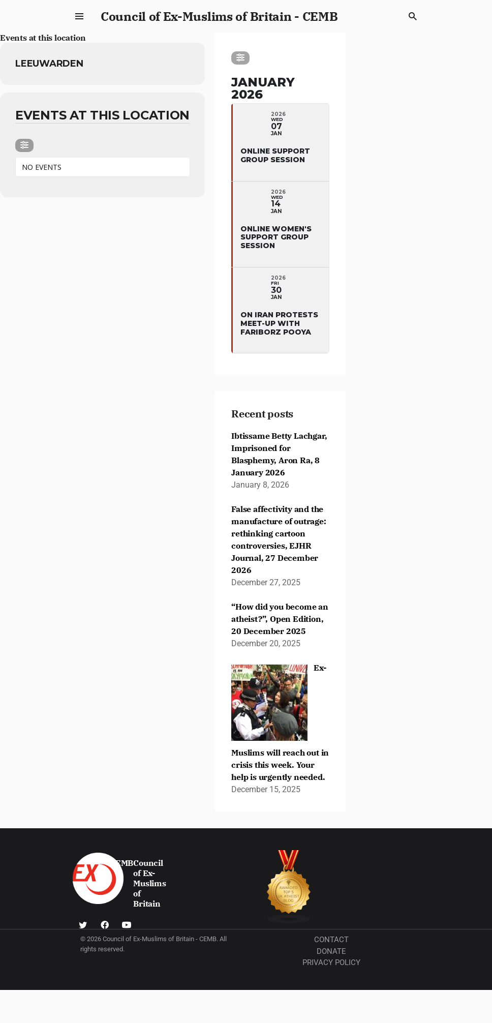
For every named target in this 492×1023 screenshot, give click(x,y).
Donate (331, 951)
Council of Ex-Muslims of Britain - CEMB (219, 16)
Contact (331, 939)
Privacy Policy (331, 962)
